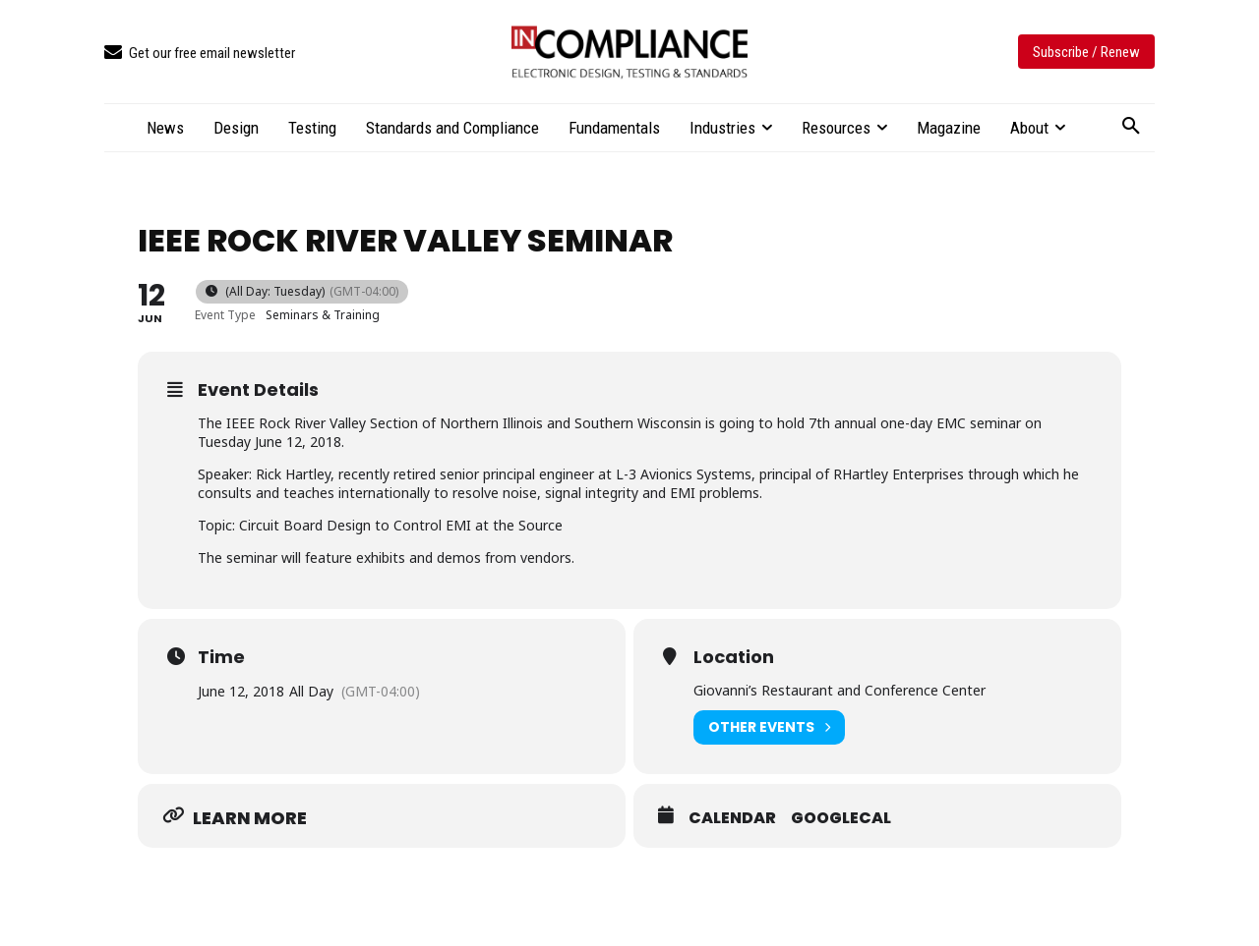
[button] (1131, 126)
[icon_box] (199, 53)
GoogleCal (841, 818)
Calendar (732, 818)
